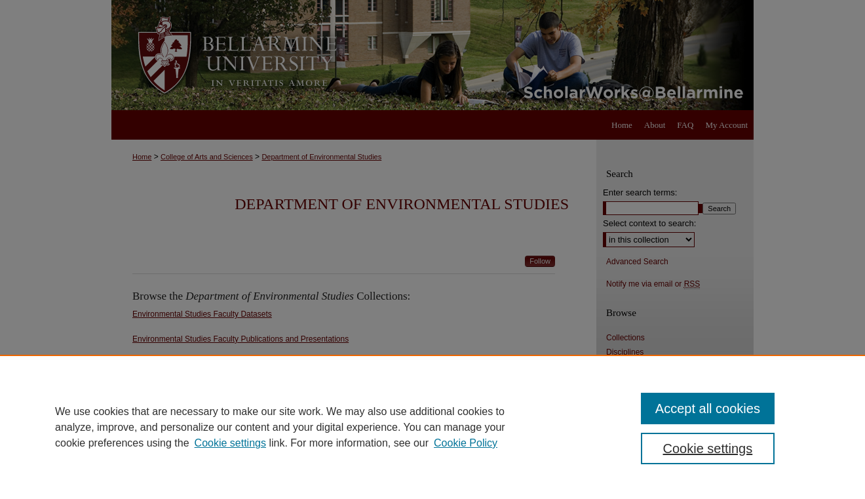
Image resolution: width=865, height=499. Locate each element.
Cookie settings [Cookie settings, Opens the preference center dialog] (708, 448)
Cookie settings (230, 443)
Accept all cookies (707, 408)
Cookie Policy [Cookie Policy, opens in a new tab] (465, 443)
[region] (432, 427)
